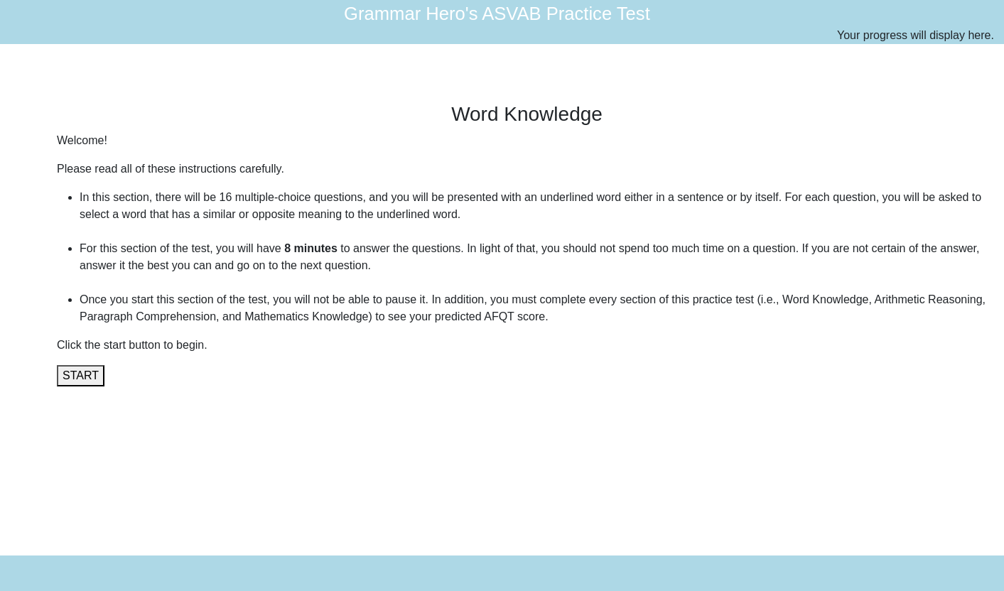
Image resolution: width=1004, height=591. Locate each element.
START (81, 375)
